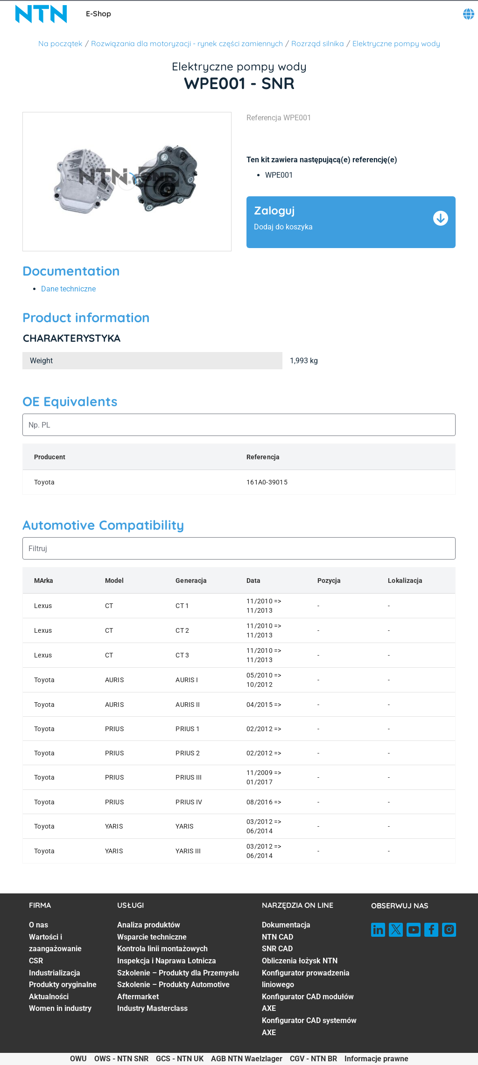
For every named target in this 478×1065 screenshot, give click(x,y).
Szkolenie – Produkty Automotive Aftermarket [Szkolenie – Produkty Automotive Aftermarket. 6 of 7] (173, 990)
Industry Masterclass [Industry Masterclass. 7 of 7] (152, 1008)
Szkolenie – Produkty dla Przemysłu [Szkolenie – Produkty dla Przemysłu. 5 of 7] (178, 972)
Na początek (60, 43)
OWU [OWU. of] (78, 1058)
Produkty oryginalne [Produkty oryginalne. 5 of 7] (63, 984)
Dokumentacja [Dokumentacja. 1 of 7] (286, 924)
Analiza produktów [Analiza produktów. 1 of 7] (148, 924)
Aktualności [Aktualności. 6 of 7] (49, 996)
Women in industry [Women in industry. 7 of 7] (60, 1008)
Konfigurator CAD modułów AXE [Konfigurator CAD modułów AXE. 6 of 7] (308, 1002)
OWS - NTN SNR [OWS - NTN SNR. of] (121, 1058)
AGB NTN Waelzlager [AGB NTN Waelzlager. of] (246, 1058)
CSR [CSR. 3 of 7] (36, 960)
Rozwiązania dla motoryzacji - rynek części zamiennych (187, 43)
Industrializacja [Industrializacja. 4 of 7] (54, 972)
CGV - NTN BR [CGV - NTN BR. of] (313, 1058)
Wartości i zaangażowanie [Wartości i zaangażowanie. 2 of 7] (55, 943)
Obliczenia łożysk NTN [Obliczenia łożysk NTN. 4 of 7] (299, 960)
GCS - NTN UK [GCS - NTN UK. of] (180, 1058)
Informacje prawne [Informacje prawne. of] (376, 1058)
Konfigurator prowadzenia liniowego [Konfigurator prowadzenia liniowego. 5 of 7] (306, 978)
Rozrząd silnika (317, 43)
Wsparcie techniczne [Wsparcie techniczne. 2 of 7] (152, 937)
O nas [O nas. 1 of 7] (38, 924)
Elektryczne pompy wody (396, 43)
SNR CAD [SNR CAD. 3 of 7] (277, 948)
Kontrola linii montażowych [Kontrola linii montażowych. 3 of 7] (162, 948)
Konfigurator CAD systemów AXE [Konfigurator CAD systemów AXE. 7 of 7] (309, 1026)
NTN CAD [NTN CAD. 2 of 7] (277, 937)
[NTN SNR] (41, 14)
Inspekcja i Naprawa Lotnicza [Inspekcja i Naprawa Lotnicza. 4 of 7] (166, 960)
